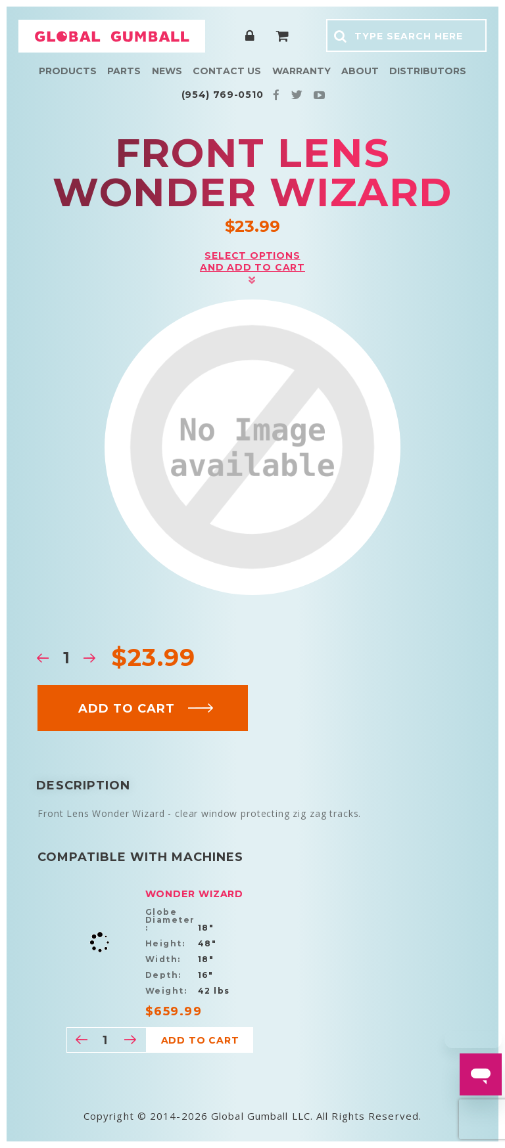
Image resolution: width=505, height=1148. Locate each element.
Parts (124, 71)
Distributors (427, 71)
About (360, 71)
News (167, 71)
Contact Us (227, 71)
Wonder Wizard (194, 894)
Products (68, 71)
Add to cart (146, 708)
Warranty (301, 71)
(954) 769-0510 (222, 94)
